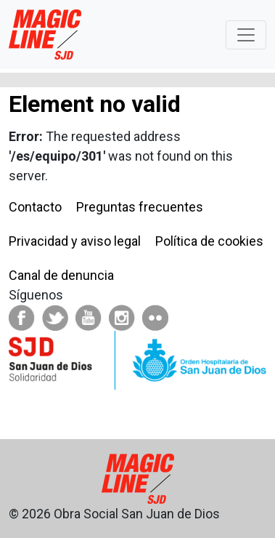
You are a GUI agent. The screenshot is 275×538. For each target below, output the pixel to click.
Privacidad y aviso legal (75, 241)
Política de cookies (209, 241)
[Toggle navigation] (246, 34)
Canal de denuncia (61, 275)
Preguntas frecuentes (139, 206)
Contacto (35, 206)
